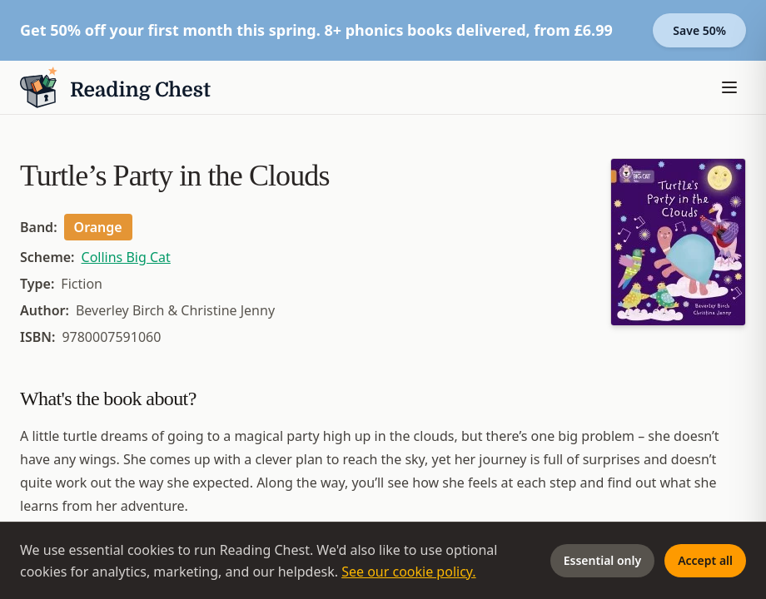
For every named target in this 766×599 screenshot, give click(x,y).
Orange (98, 227)
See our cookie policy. (408, 571)
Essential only (602, 560)
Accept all (705, 560)
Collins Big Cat (126, 257)
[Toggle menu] (729, 87)
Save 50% (699, 30)
